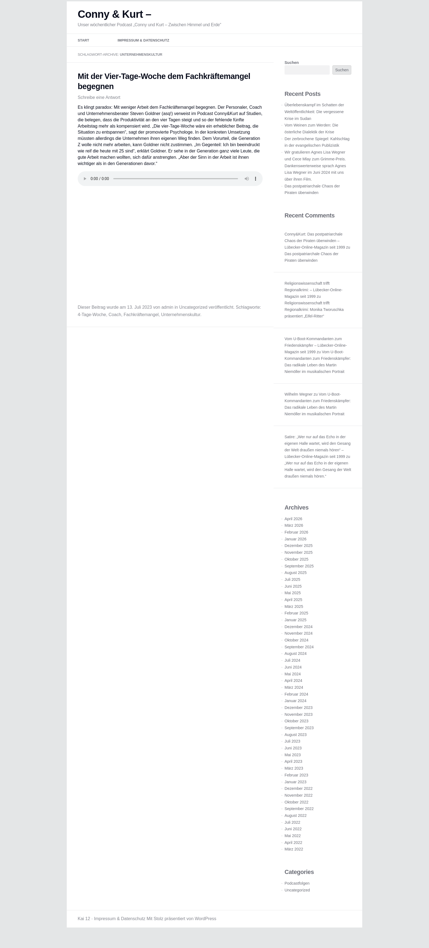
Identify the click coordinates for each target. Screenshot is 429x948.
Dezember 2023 (298, 717)
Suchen (292, 72)
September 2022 (299, 818)
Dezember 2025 (298, 555)
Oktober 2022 (296, 811)
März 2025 (294, 616)
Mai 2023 (293, 764)
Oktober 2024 (296, 649)
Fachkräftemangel (141, 324)
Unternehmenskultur (180, 324)
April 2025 (293, 609)
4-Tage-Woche (92, 324)
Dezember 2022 (298, 798)
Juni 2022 (293, 838)
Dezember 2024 (298, 636)
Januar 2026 (295, 548)
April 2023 (293, 771)
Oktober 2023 (296, 730)
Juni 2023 (293, 757)
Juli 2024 (292, 670)
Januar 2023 (295, 791)
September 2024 (299, 656)
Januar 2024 (295, 710)
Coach (115, 324)
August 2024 (296, 663)
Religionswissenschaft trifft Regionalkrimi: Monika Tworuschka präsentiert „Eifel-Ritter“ (314, 319)
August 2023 (296, 744)
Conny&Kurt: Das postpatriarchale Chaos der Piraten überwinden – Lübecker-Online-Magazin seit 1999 (315, 250)
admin (167, 316)
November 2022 (298, 805)
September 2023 (299, 737)
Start (83, 50)
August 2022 (296, 825)
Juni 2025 (293, 596)
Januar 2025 (295, 629)
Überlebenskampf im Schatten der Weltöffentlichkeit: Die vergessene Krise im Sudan (314, 121)
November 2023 (298, 724)
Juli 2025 (292, 589)
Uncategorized (193, 316)
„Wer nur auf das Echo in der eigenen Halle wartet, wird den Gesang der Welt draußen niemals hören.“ (318, 479)
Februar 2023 (296, 784)
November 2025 (298, 562)
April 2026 (293, 528)
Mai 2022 (293, 845)
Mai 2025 (293, 602)
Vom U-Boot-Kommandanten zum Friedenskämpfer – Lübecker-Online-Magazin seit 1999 (316, 355)
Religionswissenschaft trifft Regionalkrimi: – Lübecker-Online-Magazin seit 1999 (314, 299)
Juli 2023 (292, 751)
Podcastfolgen (297, 893)
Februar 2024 (296, 704)
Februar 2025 (296, 622)
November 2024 (298, 643)
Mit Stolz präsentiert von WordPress (181, 928)
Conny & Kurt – (114, 24)
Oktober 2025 (296, 569)
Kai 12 (84, 928)
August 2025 (296, 582)
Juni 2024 (293, 677)
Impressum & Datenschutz (143, 50)
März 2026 (294, 535)
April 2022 (293, 852)
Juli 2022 (292, 832)
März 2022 (294, 858)
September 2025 (299, 575)
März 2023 (294, 778)
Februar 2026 (296, 542)
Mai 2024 (293, 683)
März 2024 (294, 697)
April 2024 (293, 690)
